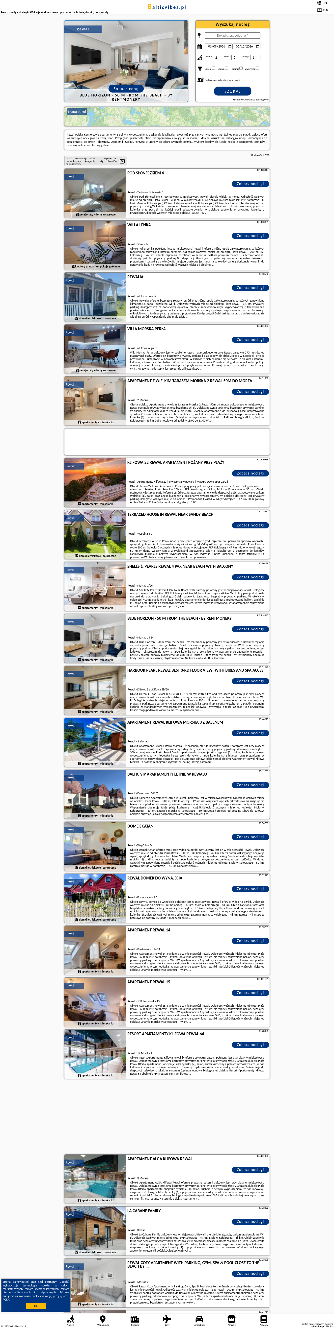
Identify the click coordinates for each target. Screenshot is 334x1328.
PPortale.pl (20, 1326)
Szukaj (232, 91)
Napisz (329, 1326)
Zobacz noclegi (250, 183)
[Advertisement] (167, 1117)
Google (64, 1281)
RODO (6, 1299)
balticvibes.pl (167, 7)
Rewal (70, 177)
